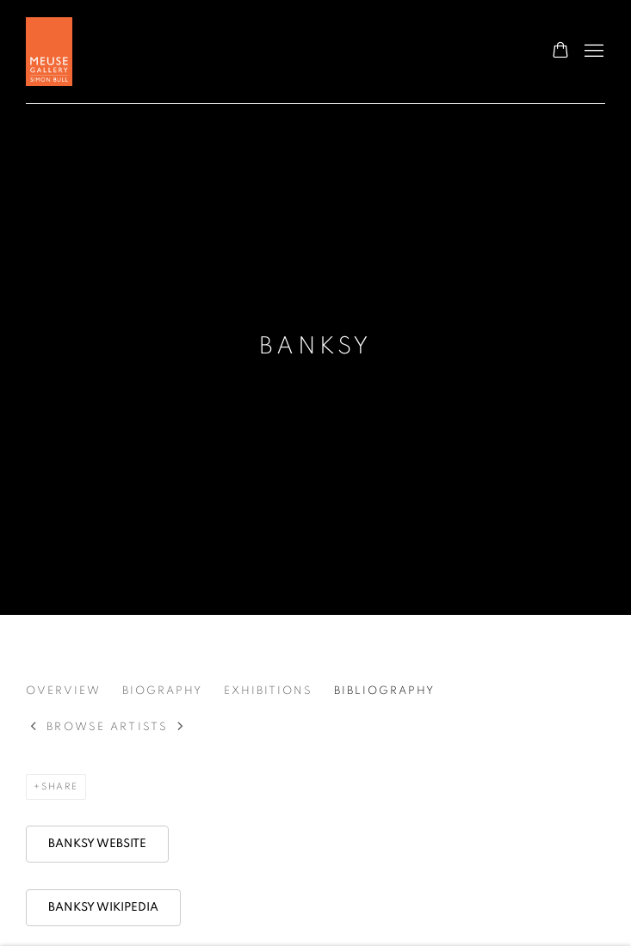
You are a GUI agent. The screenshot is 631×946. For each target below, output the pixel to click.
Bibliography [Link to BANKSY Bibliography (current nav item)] (384, 691)
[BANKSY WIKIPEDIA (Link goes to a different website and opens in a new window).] (103, 907)
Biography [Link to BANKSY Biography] (162, 691)
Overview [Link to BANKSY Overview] (63, 691)
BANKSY (316, 347)
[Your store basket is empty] (560, 51)
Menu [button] (592, 51)
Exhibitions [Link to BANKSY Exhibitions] (268, 691)
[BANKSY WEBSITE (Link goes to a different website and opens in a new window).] (97, 844)
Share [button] (59, 786)
